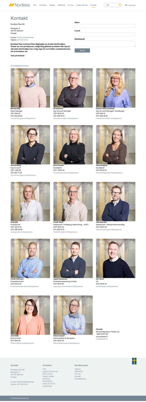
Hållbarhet (61, 6)
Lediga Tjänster (82, 6)
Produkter (43, 6)
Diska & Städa (48, 377)
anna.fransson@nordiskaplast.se (66, 174)
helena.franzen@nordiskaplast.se (109, 119)
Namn (77, 23)
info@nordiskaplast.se (25, 38)
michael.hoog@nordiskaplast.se (23, 119)
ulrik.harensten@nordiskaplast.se (109, 230)
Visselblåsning (80, 380)
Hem (35, 6)
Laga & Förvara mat (50, 372)
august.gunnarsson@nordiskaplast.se (68, 287)
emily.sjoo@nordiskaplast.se (22, 233)
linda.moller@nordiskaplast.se (22, 344)
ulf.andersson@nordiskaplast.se (65, 119)
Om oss (71, 6)
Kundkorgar (47, 387)
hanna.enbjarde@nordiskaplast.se (109, 174)
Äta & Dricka (48, 375)
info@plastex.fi (101, 340)
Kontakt (93, 6)
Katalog (52, 6)
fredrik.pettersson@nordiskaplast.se (25, 287)
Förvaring (46, 380)
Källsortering (47, 382)
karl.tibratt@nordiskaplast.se (107, 287)
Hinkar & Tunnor (49, 385)
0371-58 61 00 (22, 41)
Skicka (82, 51)
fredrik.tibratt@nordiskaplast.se (65, 233)
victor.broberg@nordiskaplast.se (23, 176)
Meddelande (80, 40)
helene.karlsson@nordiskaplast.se (66, 344)
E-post (77, 32)
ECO (44, 370)
